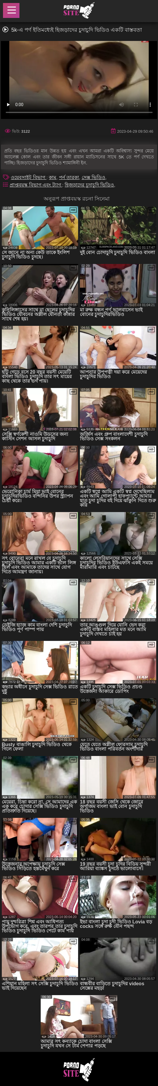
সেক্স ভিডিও (93, 177)
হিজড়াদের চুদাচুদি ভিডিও (89, 184)
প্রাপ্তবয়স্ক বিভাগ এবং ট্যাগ (36, 184)
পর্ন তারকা (69, 177)
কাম (52, 177)
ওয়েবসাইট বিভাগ (28, 177)
